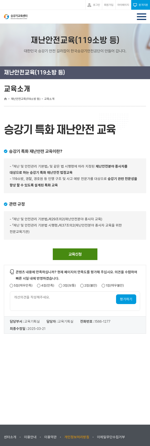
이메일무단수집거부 (111, 437)
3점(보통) (69, 285)
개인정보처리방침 (76, 437)
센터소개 (10, 437)
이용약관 (50, 437)
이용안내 (30, 437)
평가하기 (126, 299)
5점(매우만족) (23, 285)
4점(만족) (47, 285)
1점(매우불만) (115, 285)
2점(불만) (90, 285)
